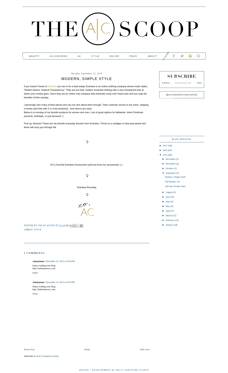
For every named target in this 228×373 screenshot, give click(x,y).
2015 (165, 155)
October (170, 168)
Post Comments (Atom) (48, 356)
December (171, 159)
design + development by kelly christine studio (114, 370)
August (169, 192)
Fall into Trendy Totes (175, 186)
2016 (165, 150)
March (169, 215)
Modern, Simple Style (175, 177)
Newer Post (29, 349)
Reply (35, 272)
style (37, 229)
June (168, 201)
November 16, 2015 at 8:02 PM (60, 261)
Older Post (145, 349)
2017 (165, 145)
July (168, 196)
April (168, 210)
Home (87, 349)
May (168, 206)
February (170, 220)
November (171, 163)
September (171, 173)
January (170, 224)
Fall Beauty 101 (172, 181)
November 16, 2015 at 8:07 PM (60, 282)
